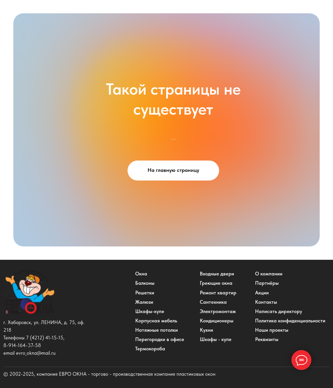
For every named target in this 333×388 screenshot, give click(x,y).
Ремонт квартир (218, 293)
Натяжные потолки (156, 330)
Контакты (266, 302)
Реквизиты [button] (266, 339)
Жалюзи (144, 302)
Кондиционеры (216, 321)
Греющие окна (216, 283)
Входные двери (217, 274)
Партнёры (267, 283)
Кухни (206, 330)
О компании (268, 274)
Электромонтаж (218, 311)
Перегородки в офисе (159, 339)
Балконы (145, 283)
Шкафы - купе (215, 339)
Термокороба (150, 349)
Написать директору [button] (278, 311)
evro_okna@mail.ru (36, 353)
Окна (141, 274)
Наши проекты (271, 330)
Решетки (144, 293)
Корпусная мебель (156, 321)
